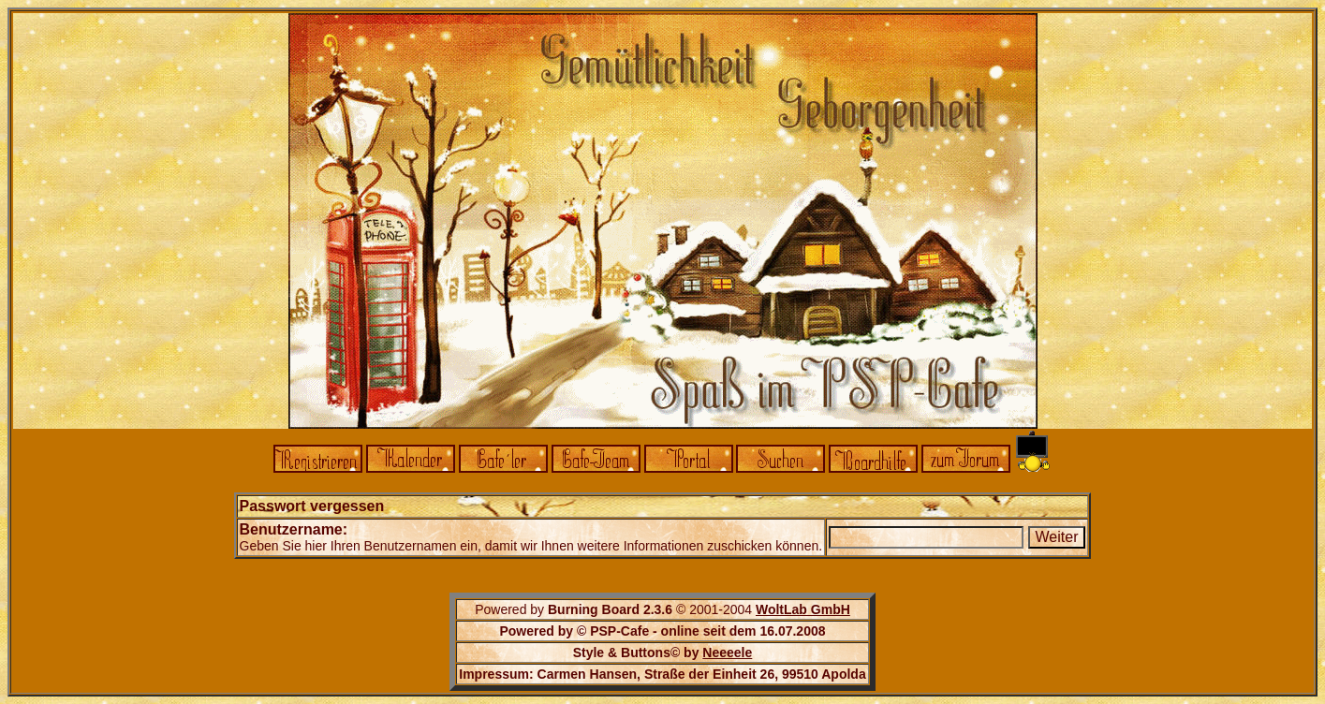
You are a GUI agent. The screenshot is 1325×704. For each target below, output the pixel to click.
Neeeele (727, 652)
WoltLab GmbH (803, 609)
